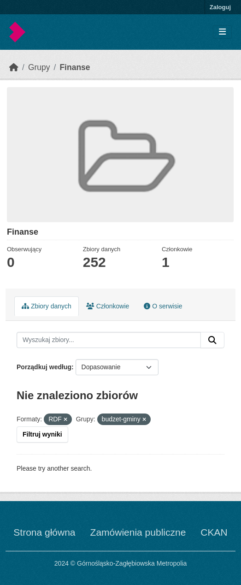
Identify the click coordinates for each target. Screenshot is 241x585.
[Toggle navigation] (222, 32)
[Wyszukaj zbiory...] (109, 340)
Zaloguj (220, 7)
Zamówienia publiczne (138, 532)
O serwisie (163, 306)
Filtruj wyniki (42, 434)
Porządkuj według (44, 367)
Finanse (74, 67)
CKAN (213, 532)
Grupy (39, 67)
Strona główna (44, 532)
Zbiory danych (46, 306)
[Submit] (212, 340)
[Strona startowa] (13, 67)
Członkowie (107, 306)
